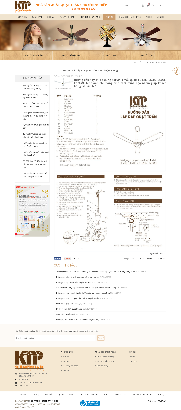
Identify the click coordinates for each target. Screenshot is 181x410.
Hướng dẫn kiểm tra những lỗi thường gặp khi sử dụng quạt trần (35, 115)
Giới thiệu (22, 17)
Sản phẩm (37, 17)
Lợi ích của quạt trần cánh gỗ (68, 303)
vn (162, 6)
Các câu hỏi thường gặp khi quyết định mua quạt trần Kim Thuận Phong (86, 287)
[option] (90, 35)
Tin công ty (147, 55)
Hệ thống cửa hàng (90, 17)
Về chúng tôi (67, 352)
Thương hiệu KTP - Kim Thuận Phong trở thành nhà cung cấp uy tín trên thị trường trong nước (95, 271)
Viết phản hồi (129, 258)
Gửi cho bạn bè (146, 258)
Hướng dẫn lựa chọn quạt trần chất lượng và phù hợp (78, 298)
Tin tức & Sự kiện (34, 55)
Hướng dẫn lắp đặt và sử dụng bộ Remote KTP (76, 282)
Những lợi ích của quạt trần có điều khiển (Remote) (77, 319)
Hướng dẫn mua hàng (105, 357)
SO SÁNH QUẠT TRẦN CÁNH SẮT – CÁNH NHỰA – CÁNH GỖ (35, 164)
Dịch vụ (50, 17)
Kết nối (132, 352)
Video (149, 17)
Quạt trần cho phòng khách (67, 314)
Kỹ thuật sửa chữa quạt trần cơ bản (71, 309)
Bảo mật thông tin (104, 366)
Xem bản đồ (23, 385)
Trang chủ (137, 62)
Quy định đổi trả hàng (105, 361)
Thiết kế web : (152, 401)
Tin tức (109, 17)
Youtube (132, 357)
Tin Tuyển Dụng (109, 55)
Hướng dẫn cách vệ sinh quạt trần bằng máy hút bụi (78, 277)
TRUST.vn (162, 401)
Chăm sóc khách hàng (130, 17)
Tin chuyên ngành (71, 55)
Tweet (76, 258)
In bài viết (162, 258)
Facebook (133, 361)
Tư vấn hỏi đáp (67, 17)
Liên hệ (160, 17)
